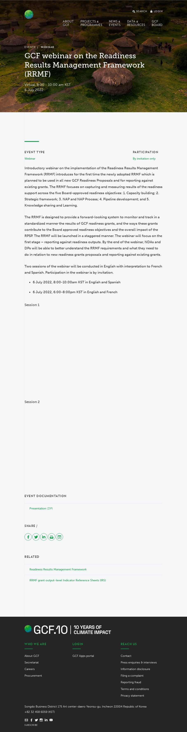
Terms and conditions (135, 689)
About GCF (68, 23)
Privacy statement (132, 695)
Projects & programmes (91, 23)
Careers (30, 669)
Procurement (33, 675)
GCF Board (157, 23)
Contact (126, 656)
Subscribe (31, 725)
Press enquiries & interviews (139, 662)
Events (30, 47)
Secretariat (32, 662)
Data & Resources (136, 23)
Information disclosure (135, 669)
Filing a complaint (132, 675)
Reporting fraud (131, 682)
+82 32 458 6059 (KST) (40, 712)
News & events (115, 23)
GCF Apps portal (83, 656)
